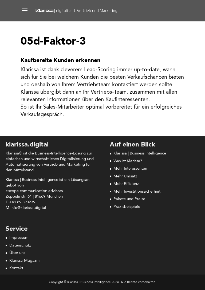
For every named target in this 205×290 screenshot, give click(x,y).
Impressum (19, 238)
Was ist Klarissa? (127, 161)
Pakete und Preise (129, 199)
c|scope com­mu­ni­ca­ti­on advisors (34, 191)
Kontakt (16, 268)
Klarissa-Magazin (24, 261)
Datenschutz (20, 246)
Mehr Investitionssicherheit (136, 192)
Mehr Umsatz (125, 176)
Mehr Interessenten (130, 169)
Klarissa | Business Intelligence (139, 154)
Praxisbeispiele (126, 207)
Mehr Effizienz (126, 184)
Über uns (17, 253)
